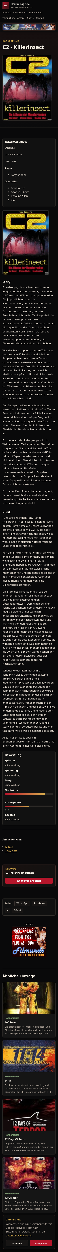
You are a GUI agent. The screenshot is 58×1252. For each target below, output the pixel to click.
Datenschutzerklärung (19, 1235)
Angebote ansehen (29, 880)
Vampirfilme (8, 17)
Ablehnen (17, 1243)
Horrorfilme (19, 12)
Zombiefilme (35, 12)
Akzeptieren (41, 1243)
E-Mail (17, 910)
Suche (30, 17)
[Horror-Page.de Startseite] (18, 5)
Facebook (39, 903)
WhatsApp (22, 903)
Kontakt (40, 17)
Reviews (6, 12)
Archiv (20, 17)
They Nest (11, 850)
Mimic (9, 847)
